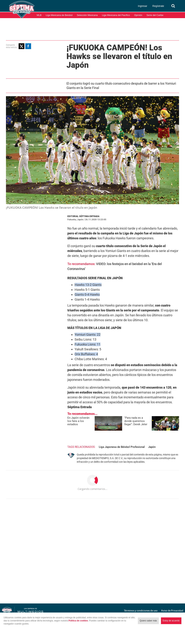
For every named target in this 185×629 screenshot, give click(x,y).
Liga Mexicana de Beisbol (59, 15)
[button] (21, 46)
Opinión (138, 15)
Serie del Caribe (155, 15)
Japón (152, 447)
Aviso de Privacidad (172, 610)
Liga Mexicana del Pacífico (116, 15)
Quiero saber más (148, 620)
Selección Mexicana (87, 15)
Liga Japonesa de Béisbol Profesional (122, 447)
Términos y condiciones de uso (141, 610)
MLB (39, 15)
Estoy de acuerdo (171, 620)
